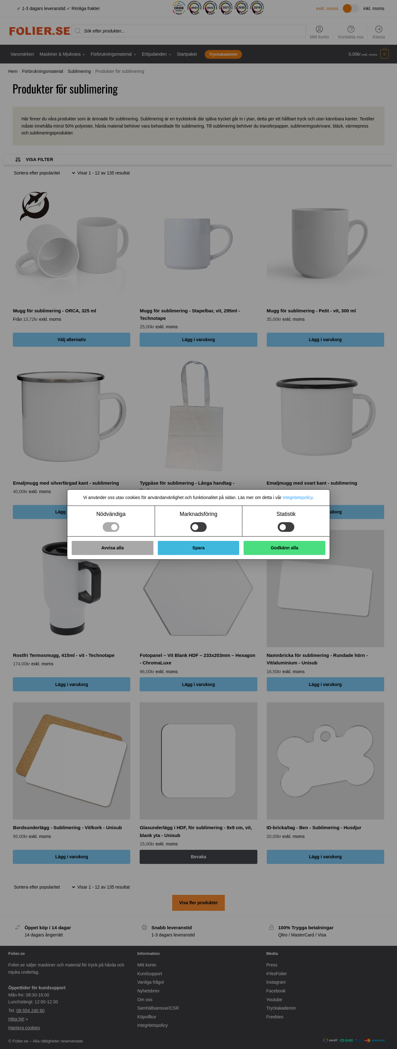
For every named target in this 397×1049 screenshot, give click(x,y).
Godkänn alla (284, 547)
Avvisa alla (112, 547)
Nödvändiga (111, 514)
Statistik (286, 514)
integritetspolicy (297, 497)
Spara (199, 547)
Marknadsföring (199, 514)
